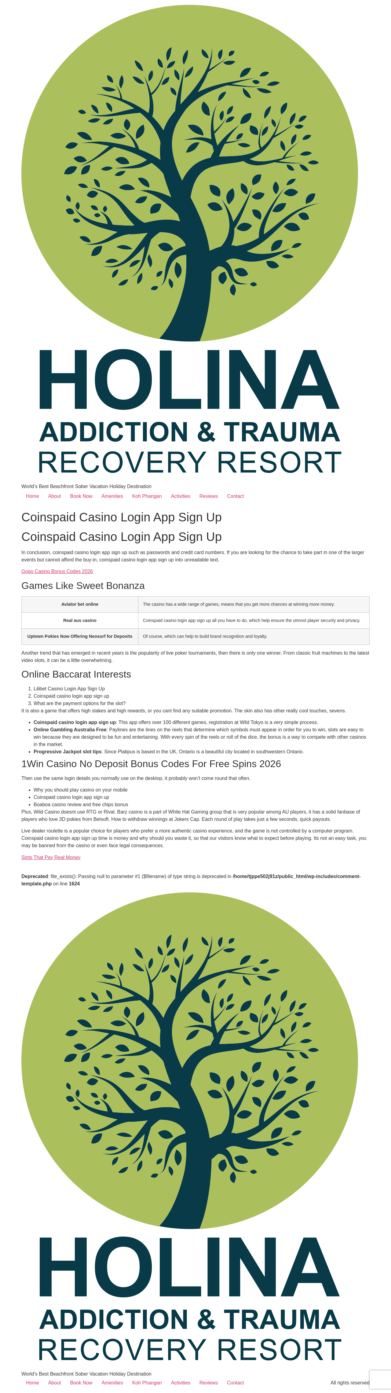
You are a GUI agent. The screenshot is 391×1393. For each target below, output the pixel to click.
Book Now (81, 496)
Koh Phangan (147, 496)
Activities (180, 496)
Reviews (208, 496)
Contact (235, 496)
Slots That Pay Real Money (51, 857)
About (54, 496)
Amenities (112, 496)
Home (32, 496)
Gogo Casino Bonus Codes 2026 (57, 571)
